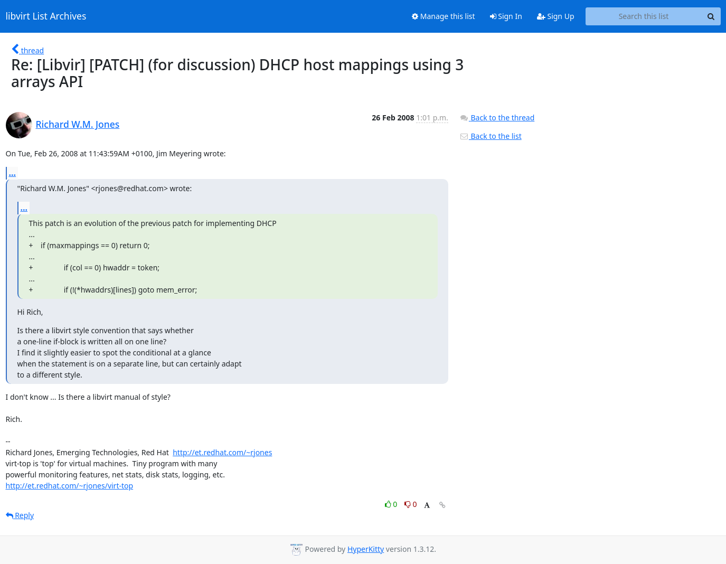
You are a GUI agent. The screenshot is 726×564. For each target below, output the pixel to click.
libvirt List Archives (46, 16)
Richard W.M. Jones (78, 124)
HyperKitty (365, 549)
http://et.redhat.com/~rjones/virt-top (70, 486)
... (12, 172)
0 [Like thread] (392, 504)
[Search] (711, 16)
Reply (20, 515)
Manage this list (443, 16)
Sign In (506, 16)
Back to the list (490, 136)
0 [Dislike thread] (410, 504)
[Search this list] (644, 16)
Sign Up (555, 16)
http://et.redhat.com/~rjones (222, 452)
